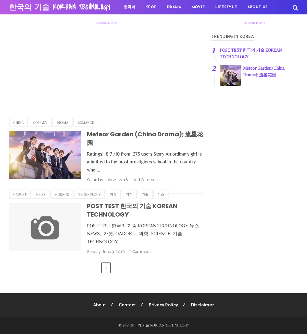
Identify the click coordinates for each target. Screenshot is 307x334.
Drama (62, 122)
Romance (86, 122)
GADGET (20, 194)
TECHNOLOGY (89, 194)
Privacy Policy (163, 304)
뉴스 (161, 194)
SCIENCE (62, 194)
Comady (40, 122)
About (99, 304)
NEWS (40, 194)
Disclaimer (202, 304)
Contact (127, 304)
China (18, 122)
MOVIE (198, 7)
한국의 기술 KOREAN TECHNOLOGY (59, 7)
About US (257, 7)
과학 (129, 194)
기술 (145, 194)
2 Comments (141, 251)
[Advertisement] (106, 66)
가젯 (113, 194)
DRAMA (174, 7)
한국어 (129, 7)
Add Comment (146, 180)
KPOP (150, 7)
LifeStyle (226, 7)
